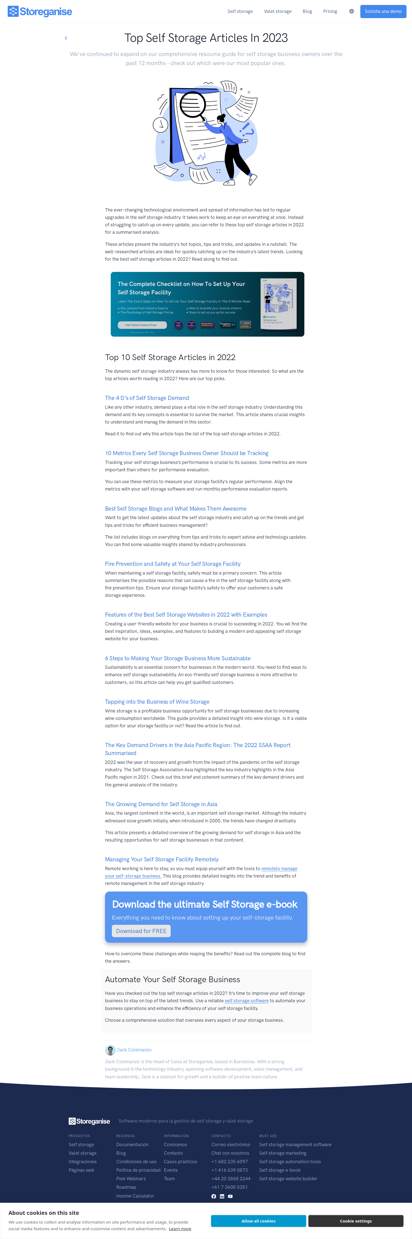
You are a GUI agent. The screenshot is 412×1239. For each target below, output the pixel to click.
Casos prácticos (180, 1161)
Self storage (81, 1144)
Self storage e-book (280, 1170)
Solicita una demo (383, 11)
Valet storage (82, 1153)
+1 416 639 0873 (229, 1170)
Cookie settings (356, 1221)
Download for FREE (141, 931)
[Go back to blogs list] (66, 38)
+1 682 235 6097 (229, 1161)
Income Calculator (135, 1196)
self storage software (247, 1000)
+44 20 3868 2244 (231, 1178)
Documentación (132, 1144)
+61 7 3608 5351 (229, 1187)
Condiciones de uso (136, 1161)
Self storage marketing (282, 1153)
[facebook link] (213, 1196)
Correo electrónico (230, 1144)
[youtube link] (230, 1196)
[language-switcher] (351, 11)
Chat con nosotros (230, 1153)
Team (169, 1178)
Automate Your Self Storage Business (172, 979)
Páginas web (81, 1170)
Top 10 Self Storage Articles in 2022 (170, 357)
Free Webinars (131, 1178)
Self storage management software (295, 1144)
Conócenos (175, 1144)
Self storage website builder (288, 1178)
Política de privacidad (138, 1170)
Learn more (180, 1228)
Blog (121, 1153)
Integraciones (83, 1161)
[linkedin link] (222, 1196)
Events (171, 1170)
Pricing (330, 11)
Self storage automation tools (290, 1161)
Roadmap (126, 1187)
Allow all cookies (259, 1221)
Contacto (173, 1153)
